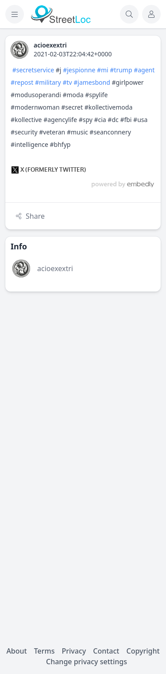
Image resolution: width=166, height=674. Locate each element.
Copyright (142, 651)
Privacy (74, 651)
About (16, 651)
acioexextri (55, 268)
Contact (106, 651)
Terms (44, 651)
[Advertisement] (83, 382)
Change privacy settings (86, 661)
